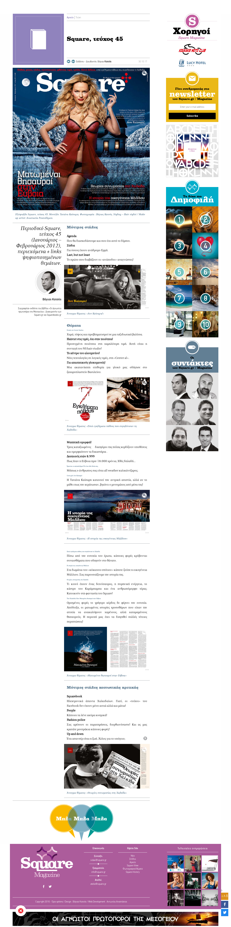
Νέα (132, 856)
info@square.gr (98, 872)
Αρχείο (70, 17)
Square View (132, 865)
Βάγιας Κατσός (52, 299)
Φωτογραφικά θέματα (133, 869)
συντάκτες (192, 364)
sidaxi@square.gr (98, 860)
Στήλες (132, 859)
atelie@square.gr (98, 884)
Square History (133, 872)
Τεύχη (78, 17)
